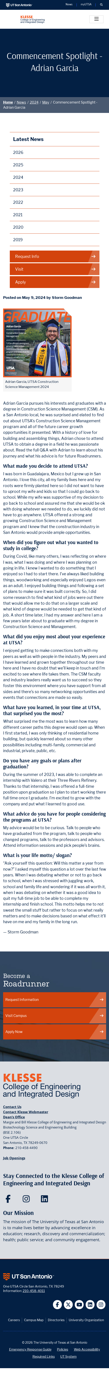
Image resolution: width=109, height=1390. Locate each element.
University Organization (86, 1320)
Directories (56, 1320)
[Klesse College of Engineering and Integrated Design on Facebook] (9, 1200)
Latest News (28, 139)
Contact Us (12, 1106)
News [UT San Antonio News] (69, 4)
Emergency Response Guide (30, 1349)
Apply (55, 282)
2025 (18, 165)
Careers (14, 1320)
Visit (55, 269)
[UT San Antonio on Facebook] (57, 1304)
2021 (17, 214)
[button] (101, 4)
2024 (34, 102)
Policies (62, 1349)
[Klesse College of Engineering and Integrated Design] (33, 19)
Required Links (43, 1356)
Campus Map (34, 1320)
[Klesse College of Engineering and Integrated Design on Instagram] (27, 1200)
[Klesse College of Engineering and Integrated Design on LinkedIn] (45, 1200)
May (45, 102)
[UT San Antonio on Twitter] (68, 1304)
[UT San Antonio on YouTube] (79, 1304)
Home (8, 102)
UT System (68, 1356)
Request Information (54, 1000)
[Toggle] (96, 19)
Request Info (55, 256)
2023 (18, 190)
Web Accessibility (87, 1349)
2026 (18, 152)
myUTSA (86, 4)
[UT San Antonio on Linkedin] (90, 1304)
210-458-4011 (34, 1291)
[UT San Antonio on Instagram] (101, 1304)
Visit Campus (54, 1016)
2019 (18, 239)
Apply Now (54, 1032)
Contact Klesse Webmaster (25, 1112)
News (21, 102)
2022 (18, 202)
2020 (18, 227)
